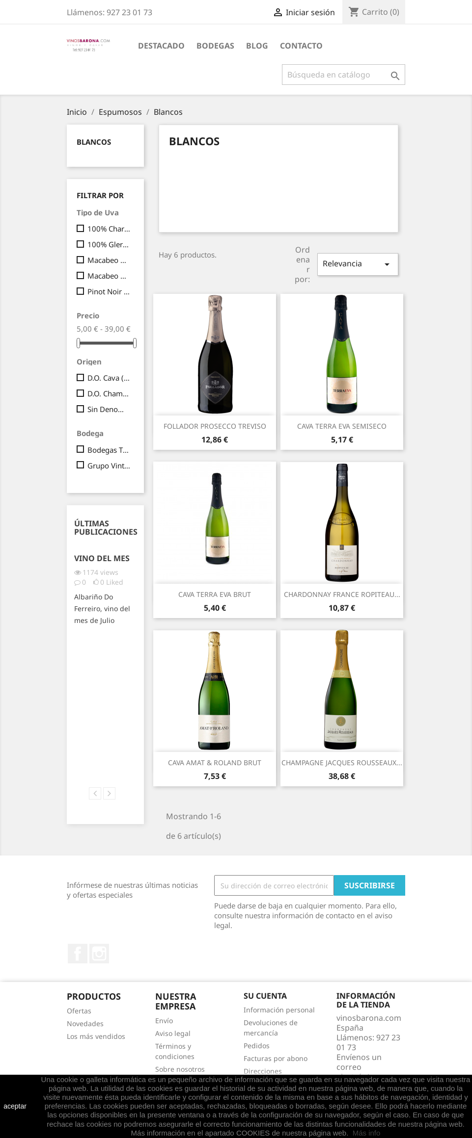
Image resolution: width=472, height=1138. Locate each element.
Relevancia (357, 264)
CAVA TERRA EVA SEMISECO (342, 426)
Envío (164, 1020)
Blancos (94, 142)
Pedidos (257, 1045)
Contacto (301, 45)
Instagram (99, 953)
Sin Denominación (109, 409)
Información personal (279, 1009)
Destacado (161, 45)
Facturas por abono (275, 1058)
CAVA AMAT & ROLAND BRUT (214, 762)
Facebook (77, 953)
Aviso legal (173, 1033)
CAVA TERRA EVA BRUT (214, 594)
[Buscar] (343, 74)
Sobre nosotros (180, 1069)
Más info (367, 1133)
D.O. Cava (109, 378)
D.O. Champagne (109, 393)
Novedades (85, 1023)
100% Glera (109, 244)
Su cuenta (265, 995)
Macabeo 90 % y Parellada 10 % (109, 260)
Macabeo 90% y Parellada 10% (109, 276)
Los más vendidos (96, 1036)
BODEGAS (215, 45)
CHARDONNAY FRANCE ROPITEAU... (342, 594)
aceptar (15, 1106)
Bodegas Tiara (109, 450)
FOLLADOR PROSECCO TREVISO (215, 426)
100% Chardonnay (109, 228)
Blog (257, 45)
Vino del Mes (102, 558)
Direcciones (263, 1071)
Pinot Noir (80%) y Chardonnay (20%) (109, 291)
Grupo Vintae (109, 465)
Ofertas (79, 1010)
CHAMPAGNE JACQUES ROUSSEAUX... (341, 762)
